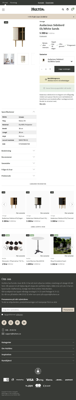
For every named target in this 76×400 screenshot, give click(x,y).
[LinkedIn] (24, 322)
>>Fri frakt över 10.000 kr (37, 17)
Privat (5, 3)
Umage (42, 21)
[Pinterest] (17, 322)
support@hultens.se (51, 294)
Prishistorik (43, 36)
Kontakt (41, 3)
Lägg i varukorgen (64, 69)
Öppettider (50, 3)
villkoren (19, 314)
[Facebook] (4, 322)
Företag (13, 3)
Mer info (43, 104)
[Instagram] (10, 322)
